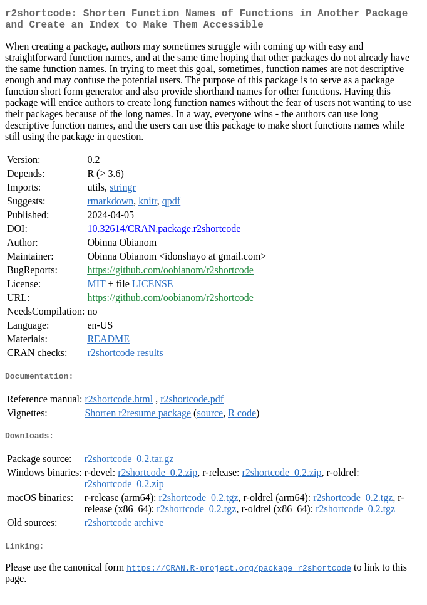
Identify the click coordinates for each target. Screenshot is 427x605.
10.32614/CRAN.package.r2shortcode (163, 233)
